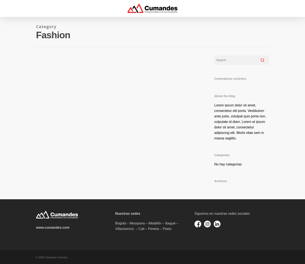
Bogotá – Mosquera (130, 223)
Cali (141, 229)
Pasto (167, 229)
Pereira (153, 229)
